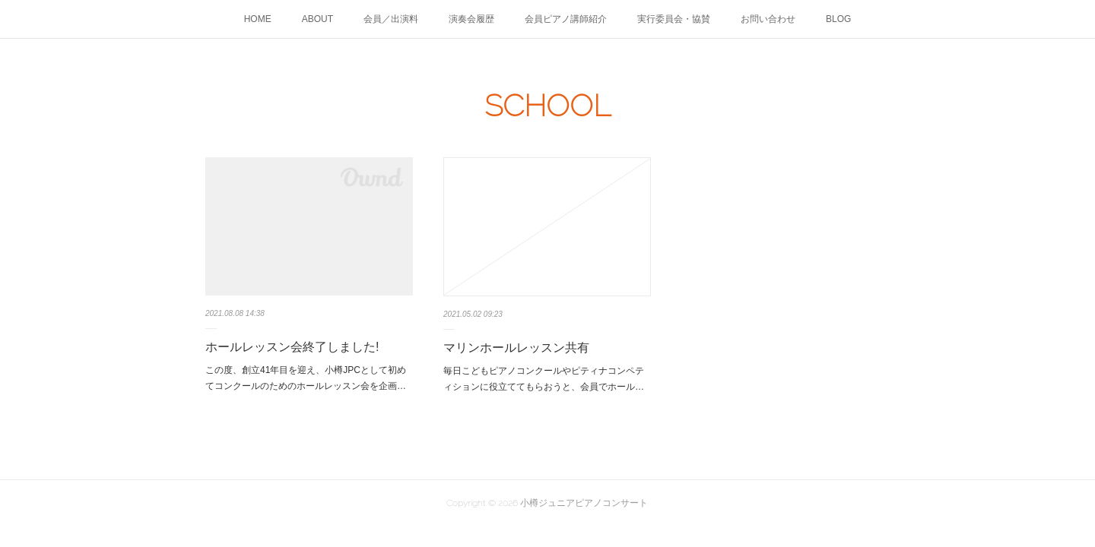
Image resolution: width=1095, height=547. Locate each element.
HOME (257, 19)
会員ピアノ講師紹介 (566, 19)
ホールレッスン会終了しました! (292, 346)
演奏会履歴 (471, 19)
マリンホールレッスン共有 (516, 347)
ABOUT (317, 19)
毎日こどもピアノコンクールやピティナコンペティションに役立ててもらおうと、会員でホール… (543, 379)
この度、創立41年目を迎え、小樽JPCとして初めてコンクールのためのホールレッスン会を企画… (305, 378)
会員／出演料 (390, 19)
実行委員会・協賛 (673, 19)
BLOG (838, 19)
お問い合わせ (768, 19)
